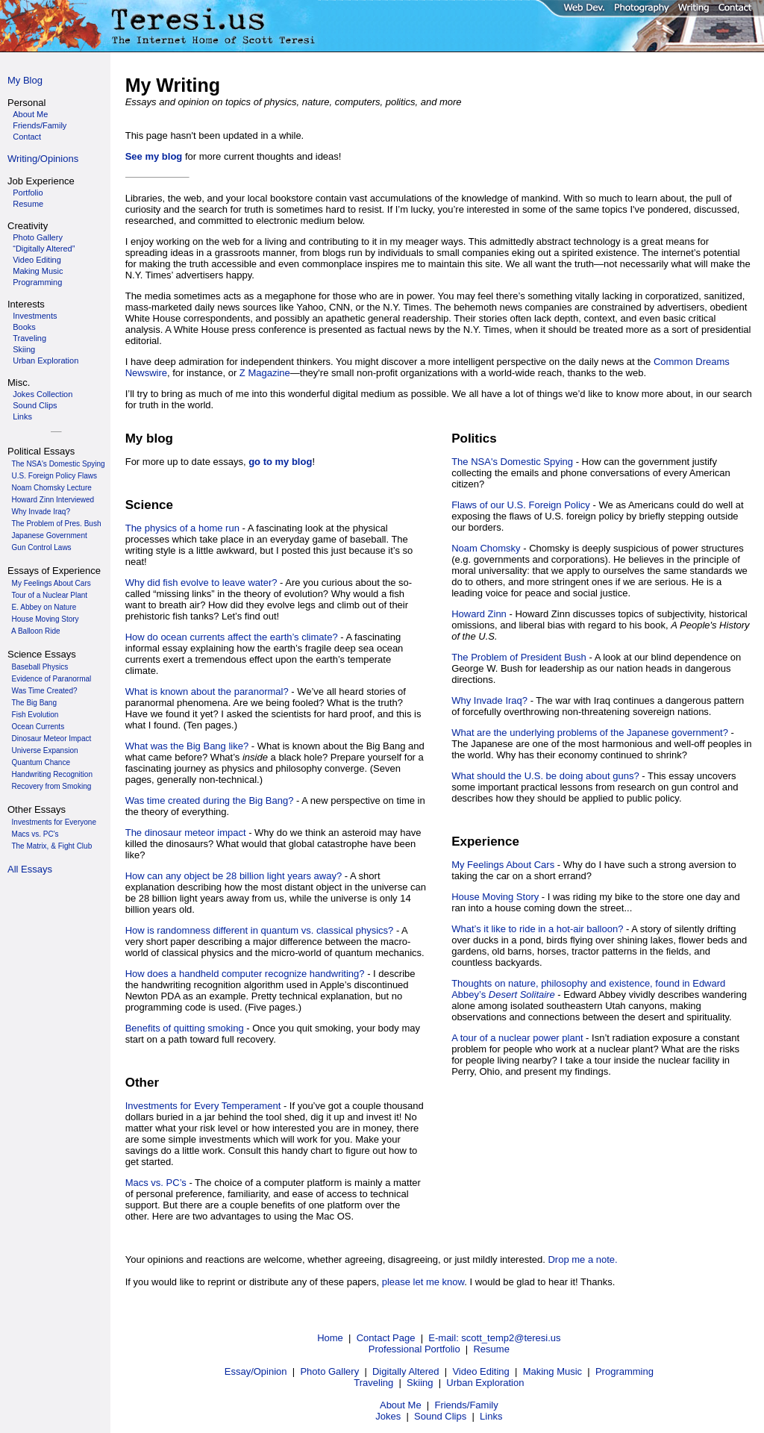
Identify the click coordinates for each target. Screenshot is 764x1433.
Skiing (420, 1382)
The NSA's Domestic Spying (57, 464)
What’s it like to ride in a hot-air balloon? (537, 928)
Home (330, 1337)
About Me (401, 1405)
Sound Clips (440, 1416)
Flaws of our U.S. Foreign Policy (520, 505)
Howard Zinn (479, 613)
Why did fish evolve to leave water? (201, 582)
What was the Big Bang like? (186, 746)
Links (491, 1416)
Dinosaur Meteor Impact (52, 738)
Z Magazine (264, 372)
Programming (624, 1371)
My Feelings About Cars (51, 583)
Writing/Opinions (42, 158)
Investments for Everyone (54, 822)
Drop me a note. (582, 1259)
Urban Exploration (485, 1382)
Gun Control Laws (42, 547)
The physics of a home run (182, 528)
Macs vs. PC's (35, 834)
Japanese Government (49, 535)
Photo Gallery (329, 1371)
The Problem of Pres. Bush (56, 523)
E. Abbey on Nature (44, 607)
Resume (491, 1349)
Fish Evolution (35, 715)
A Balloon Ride (35, 631)
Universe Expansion (45, 750)
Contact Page (386, 1337)
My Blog (25, 80)
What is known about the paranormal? (207, 691)
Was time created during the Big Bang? (209, 800)
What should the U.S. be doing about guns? (545, 775)
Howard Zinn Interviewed (53, 500)
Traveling (373, 1382)
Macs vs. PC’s (156, 1182)
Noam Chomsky (485, 548)
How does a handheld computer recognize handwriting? (245, 973)
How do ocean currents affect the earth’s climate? (231, 637)
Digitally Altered (405, 1371)
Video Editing (480, 1371)
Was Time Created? (45, 691)
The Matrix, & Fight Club (51, 846)
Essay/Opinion (256, 1371)
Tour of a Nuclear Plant (49, 595)
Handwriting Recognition (52, 774)
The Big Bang (34, 703)
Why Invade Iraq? (41, 512)
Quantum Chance (41, 762)
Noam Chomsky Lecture (52, 488)
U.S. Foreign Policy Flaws (54, 476)
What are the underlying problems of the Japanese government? (589, 732)
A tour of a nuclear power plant (517, 1037)
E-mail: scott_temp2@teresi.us (494, 1337)
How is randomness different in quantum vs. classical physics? (259, 930)
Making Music (552, 1371)
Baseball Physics (40, 667)
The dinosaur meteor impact (185, 832)
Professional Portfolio (414, 1349)
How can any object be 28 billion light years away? (233, 875)
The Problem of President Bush (518, 657)
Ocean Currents (38, 726)
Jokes (388, 1416)
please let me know (423, 1281)
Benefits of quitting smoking (184, 1028)
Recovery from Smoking (52, 786)
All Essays (29, 869)
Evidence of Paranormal (52, 679)
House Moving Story (45, 619)
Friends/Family (466, 1405)
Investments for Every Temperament (203, 1105)
